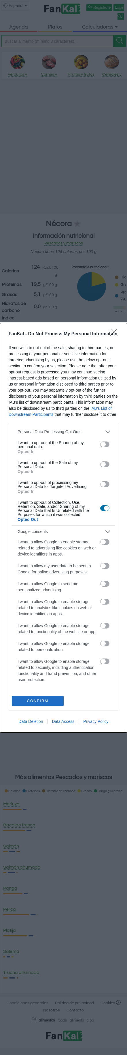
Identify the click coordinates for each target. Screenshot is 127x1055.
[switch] (104, 444)
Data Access (63, 721)
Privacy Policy (95, 721)
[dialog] (63, 527)
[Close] (115, 334)
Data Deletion (31, 721)
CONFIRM (37, 701)
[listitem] (63, 432)
